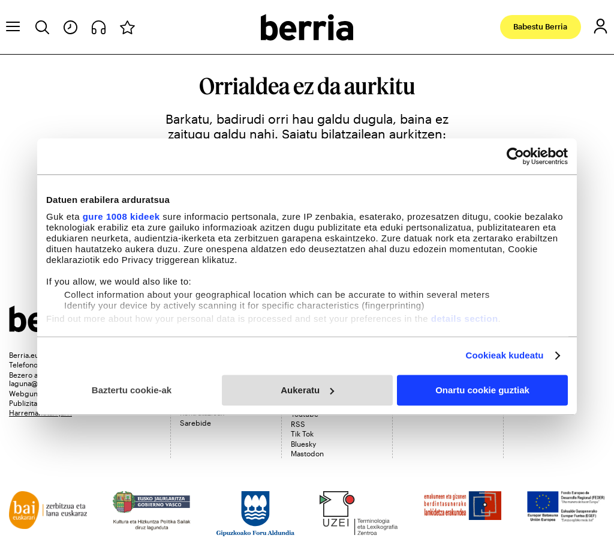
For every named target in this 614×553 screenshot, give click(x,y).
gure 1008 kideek (121, 216)
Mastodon (307, 453)
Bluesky (303, 444)
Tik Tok (302, 433)
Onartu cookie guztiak (482, 390)
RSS (298, 424)
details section (464, 318)
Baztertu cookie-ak (131, 390)
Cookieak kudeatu (505, 355)
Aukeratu (307, 390)
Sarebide (195, 423)
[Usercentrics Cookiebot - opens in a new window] (515, 156)
